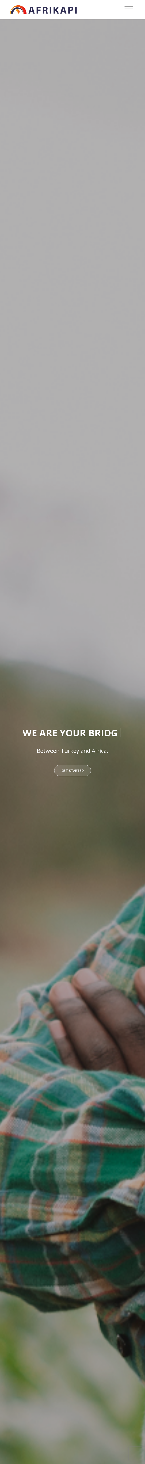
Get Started (72, 770)
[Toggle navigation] (128, 8)
